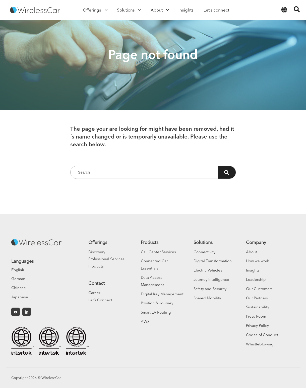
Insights (253, 270)
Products (96, 266)
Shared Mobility (207, 298)
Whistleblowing (259, 344)
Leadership (256, 279)
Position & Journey (157, 303)
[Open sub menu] (105, 10)
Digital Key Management (162, 294)
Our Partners (257, 298)
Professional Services (106, 258)
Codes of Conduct (262, 334)
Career (94, 292)
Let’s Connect (100, 300)
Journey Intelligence (211, 279)
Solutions (203, 242)
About (251, 251)
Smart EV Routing (156, 312)
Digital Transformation (213, 260)
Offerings (97, 242)
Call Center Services (158, 251)
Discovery (96, 251)
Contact (96, 283)
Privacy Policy (257, 325)
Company (256, 242)
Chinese (18, 287)
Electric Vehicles (208, 270)
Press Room (256, 316)
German (18, 278)
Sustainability (257, 307)
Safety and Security (210, 288)
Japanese (19, 297)
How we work (257, 260)
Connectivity (204, 251)
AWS (145, 321)
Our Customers (259, 288)
